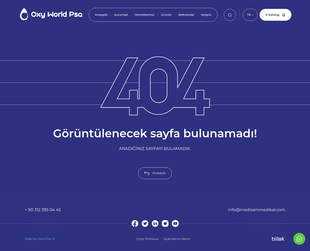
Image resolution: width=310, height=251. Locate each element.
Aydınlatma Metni (177, 239)
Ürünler (166, 15)
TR (250, 15)
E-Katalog (275, 15)
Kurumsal (121, 15)
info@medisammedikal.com (256, 209)
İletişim (206, 15)
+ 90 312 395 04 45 (43, 209)
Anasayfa (101, 15)
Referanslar (186, 15)
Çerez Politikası (147, 239)
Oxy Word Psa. (42, 239)
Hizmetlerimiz (144, 15)
